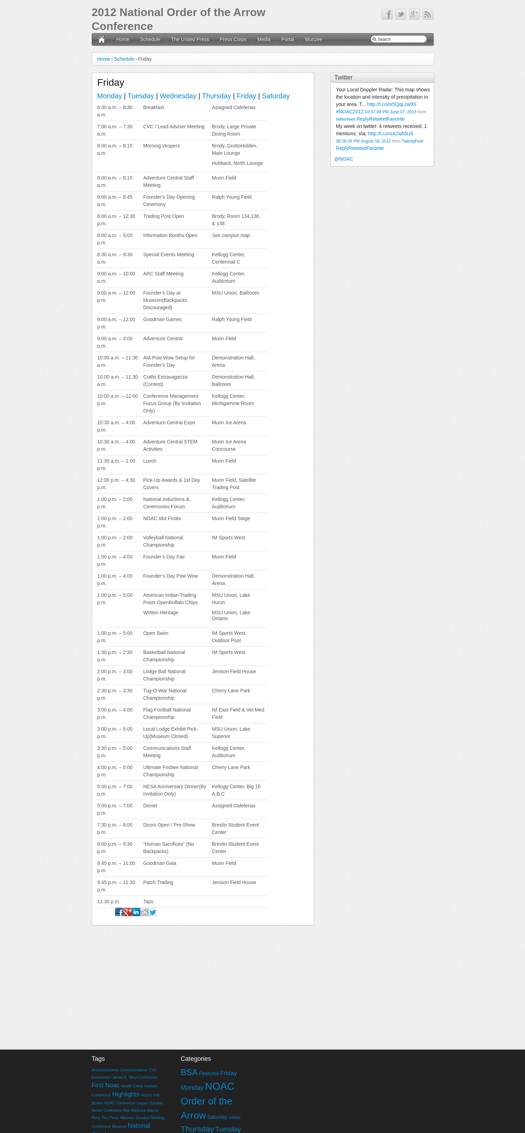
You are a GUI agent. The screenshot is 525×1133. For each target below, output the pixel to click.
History (146, 1095)
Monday (110, 96)
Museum (119, 1126)
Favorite (396, 119)
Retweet (378, 119)
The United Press (190, 39)
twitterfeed (345, 119)
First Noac (106, 1085)
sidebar (234, 1117)
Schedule (150, 39)
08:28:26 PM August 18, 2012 (363, 141)
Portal (288, 39)
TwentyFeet (412, 141)
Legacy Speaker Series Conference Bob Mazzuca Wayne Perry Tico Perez (128, 1110)
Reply (363, 119)
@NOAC (343, 159)
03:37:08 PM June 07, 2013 (390, 111)
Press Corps (233, 39)
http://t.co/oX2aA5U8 (390, 133)
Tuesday (141, 96)
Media (264, 39)
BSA (189, 1072)
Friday (246, 96)
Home (123, 39)
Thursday (216, 96)
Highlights (125, 1094)
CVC (153, 1070)
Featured (209, 1073)
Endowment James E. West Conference (125, 1077)
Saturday (276, 96)
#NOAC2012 (349, 111)
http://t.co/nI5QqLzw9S (392, 104)
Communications (133, 1070)
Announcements (105, 1070)
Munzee (314, 39)
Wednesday (178, 96)
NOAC (220, 1086)
